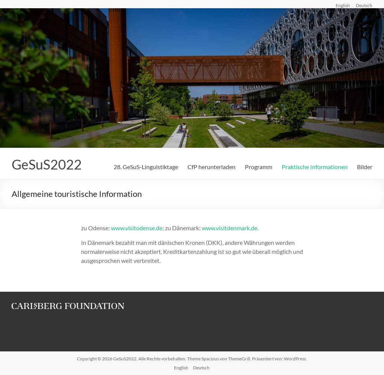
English (343, 5)
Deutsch (364, 5)
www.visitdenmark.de (229, 227)
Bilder (364, 166)
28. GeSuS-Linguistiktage (146, 166)
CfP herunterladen (212, 166)
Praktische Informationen (315, 166)
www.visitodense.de (136, 227)
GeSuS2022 (47, 164)
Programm (258, 166)
